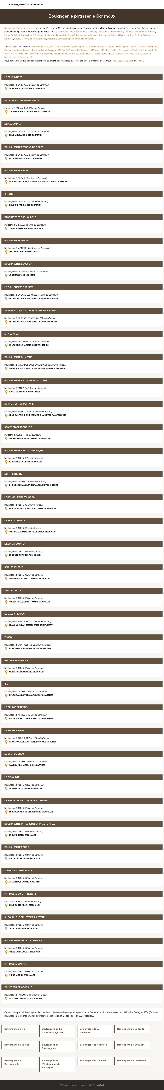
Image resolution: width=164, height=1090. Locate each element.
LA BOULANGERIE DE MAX (18, 287)
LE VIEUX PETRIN (14, 614)
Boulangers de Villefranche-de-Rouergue (51, 1064)
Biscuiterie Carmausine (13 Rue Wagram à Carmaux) (71, 39)
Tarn (139, 28)
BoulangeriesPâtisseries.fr (26, 4)
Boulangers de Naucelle (130, 1029)
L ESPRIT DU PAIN (14, 521)
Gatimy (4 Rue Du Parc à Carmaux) (30, 39)
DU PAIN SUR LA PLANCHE (19, 404)
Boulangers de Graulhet (130, 1045)
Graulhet (139, 61)
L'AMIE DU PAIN (13, 124)
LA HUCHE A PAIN (14, 731)
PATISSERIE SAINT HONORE (20, 894)
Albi (115, 61)
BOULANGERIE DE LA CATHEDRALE (23, 941)
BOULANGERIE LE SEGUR (18, 264)
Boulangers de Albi (14, 1029)
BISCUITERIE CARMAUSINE (20, 217)
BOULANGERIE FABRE (16, 171)
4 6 (6, 684)
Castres (121, 61)
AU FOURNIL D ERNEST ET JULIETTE (24, 917)
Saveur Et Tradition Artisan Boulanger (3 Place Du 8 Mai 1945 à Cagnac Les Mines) (61, 50)
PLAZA (8, 637)
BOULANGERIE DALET (16, 241)
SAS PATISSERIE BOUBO (18, 427)
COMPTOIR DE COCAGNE (18, 987)
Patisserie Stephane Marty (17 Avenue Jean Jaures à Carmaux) (126, 32)
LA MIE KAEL (11, 334)
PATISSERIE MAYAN (15, 964)
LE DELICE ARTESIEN (16, 707)
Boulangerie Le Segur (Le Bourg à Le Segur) (93, 47)
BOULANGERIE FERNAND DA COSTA (23, 147)
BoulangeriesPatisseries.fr (16, 28)
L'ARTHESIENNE (13, 474)
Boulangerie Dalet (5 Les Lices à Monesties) (52, 47)
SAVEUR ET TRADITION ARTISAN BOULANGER (30, 311)
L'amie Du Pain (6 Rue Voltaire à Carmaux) (23, 35)
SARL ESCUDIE (12, 591)
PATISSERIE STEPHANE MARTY (21, 101)
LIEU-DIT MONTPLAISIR (18, 871)
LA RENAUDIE (11, 777)
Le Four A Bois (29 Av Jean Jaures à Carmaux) (76, 32)
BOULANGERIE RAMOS (16, 847)
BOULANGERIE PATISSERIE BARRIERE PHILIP (30, 824)
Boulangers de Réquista (93, 1045)
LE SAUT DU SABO (14, 754)
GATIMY (8, 194)
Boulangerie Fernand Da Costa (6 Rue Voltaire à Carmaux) (71, 35)
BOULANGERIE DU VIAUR (18, 357)
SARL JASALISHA (13, 567)
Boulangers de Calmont (93, 1061)
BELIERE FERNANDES (16, 661)
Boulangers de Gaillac (16, 1045)
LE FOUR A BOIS (13, 77)
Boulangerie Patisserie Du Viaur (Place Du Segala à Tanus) (81, 54)
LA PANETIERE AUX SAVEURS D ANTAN (25, 801)
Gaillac (128, 61)
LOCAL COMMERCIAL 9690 (19, 497)
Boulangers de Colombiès (131, 1061)
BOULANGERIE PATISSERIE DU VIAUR (25, 381)
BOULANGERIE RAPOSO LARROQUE (23, 451)
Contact (100, 1085)
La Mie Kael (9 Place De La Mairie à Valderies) (120, 50)
